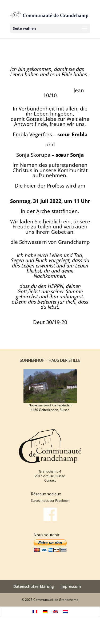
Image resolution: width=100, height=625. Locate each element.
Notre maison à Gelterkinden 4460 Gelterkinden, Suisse (50, 407)
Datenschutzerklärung (33, 586)
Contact (50, 480)
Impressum (71, 586)
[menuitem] (35, 612)
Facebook (62, 500)
